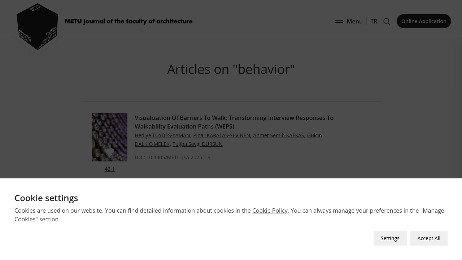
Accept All (429, 238)
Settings (390, 238)
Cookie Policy (270, 210)
